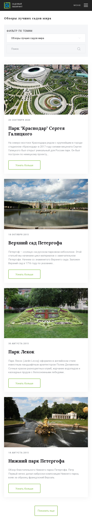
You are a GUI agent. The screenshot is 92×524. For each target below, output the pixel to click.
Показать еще (46, 510)
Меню (81, 5)
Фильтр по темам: (20, 30)
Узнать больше (24, 165)
